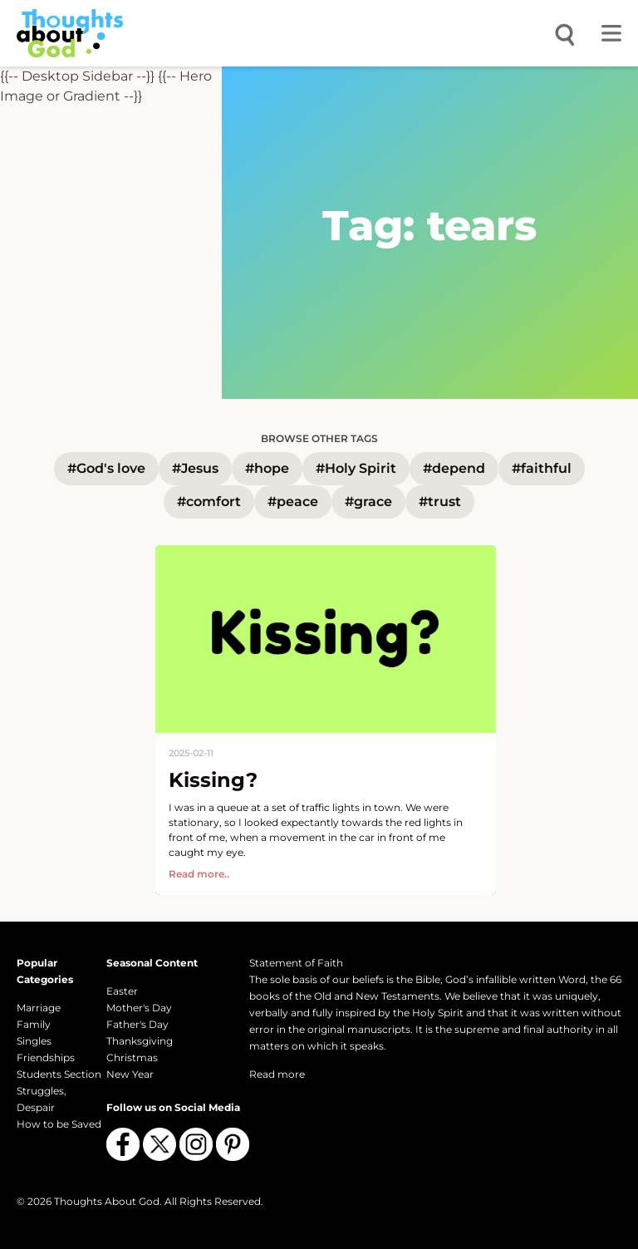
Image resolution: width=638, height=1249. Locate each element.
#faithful (542, 468)
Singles (34, 1041)
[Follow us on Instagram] (196, 1144)
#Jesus (195, 468)
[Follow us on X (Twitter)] (159, 1144)
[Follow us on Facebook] (123, 1144)
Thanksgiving (139, 1041)
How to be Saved (59, 1124)
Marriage (39, 1007)
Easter (122, 991)
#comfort (209, 501)
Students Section (59, 1074)
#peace (292, 501)
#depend (454, 468)
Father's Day (137, 1024)
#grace (368, 501)
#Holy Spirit (356, 468)
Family (34, 1024)
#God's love (106, 468)
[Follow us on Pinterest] (232, 1144)
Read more (277, 1074)
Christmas (132, 1057)
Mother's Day (139, 1007)
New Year (130, 1074)
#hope (267, 468)
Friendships (46, 1057)
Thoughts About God (107, 1201)
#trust (440, 501)
